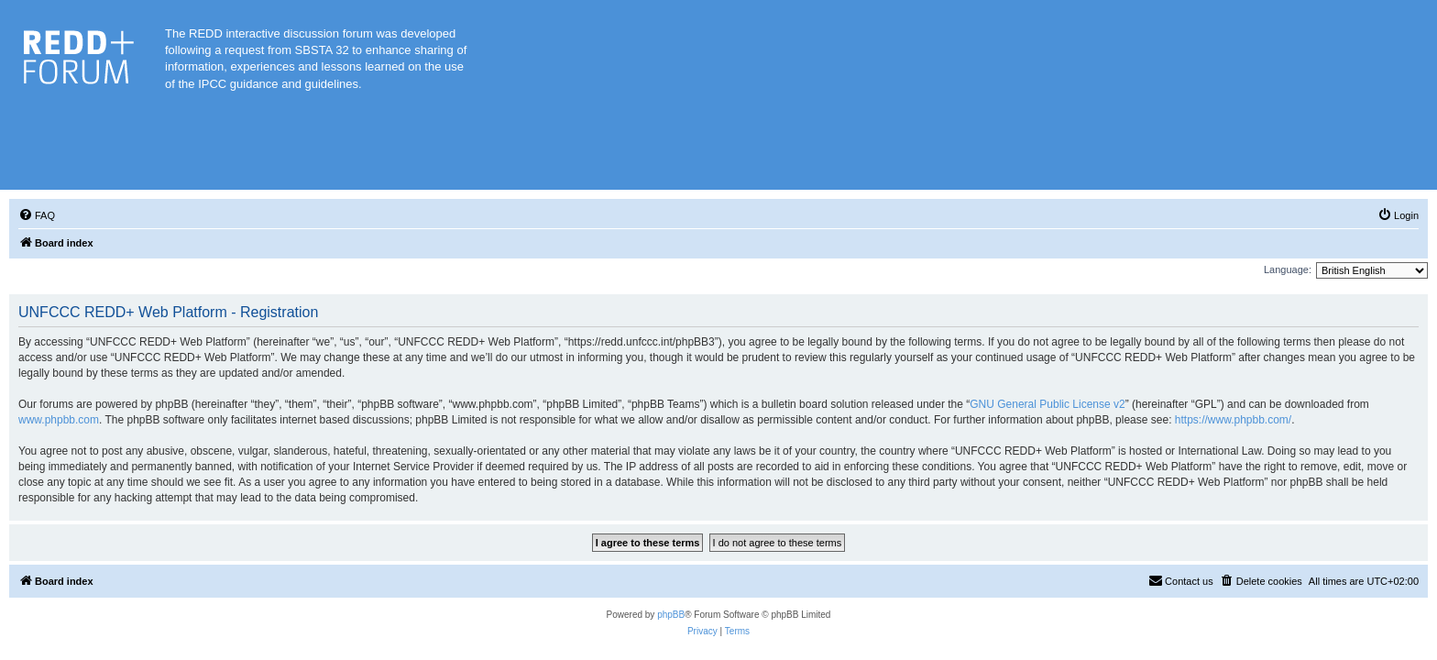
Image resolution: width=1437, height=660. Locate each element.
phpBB (671, 615)
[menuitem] (36, 215)
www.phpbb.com (58, 419)
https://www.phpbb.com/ (1233, 419)
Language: (1287, 269)
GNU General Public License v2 (1047, 404)
